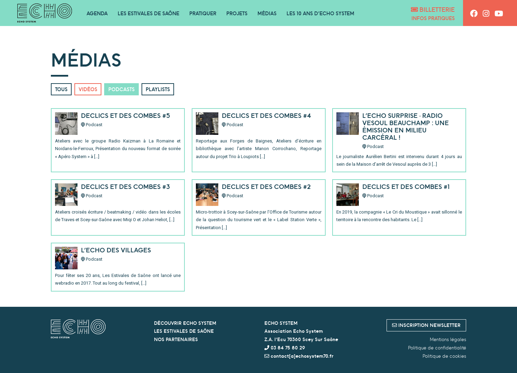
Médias (266, 13)
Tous (61, 89)
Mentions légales (448, 339)
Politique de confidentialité (437, 347)
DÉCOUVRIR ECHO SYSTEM (185, 323)
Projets (236, 13)
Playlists (158, 89)
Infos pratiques (433, 18)
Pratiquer (202, 13)
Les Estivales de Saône (148, 13)
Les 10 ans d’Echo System (320, 13)
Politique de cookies (444, 356)
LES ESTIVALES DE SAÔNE (184, 331)
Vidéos (88, 89)
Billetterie (433, 9)
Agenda (97, 13)
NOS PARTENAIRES (176, 339)
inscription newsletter (426, 325)
